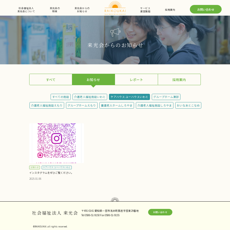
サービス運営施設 (145, 9)
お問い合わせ (206, 9)
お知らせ (93, 79)
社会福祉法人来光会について (26, 9)
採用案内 (170, 9)
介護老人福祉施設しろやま (154, 105)
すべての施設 (60, 97)
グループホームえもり (82, 105)
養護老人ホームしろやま (116, 105)
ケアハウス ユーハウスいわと (129, 97)
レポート (136, 79)
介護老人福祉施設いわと (90, 97)
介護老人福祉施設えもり (47, 105)
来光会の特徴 (55, 9)
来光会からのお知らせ (82, 9)
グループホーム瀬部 (166, 97)
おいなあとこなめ (188, 105)
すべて (51, 79)
